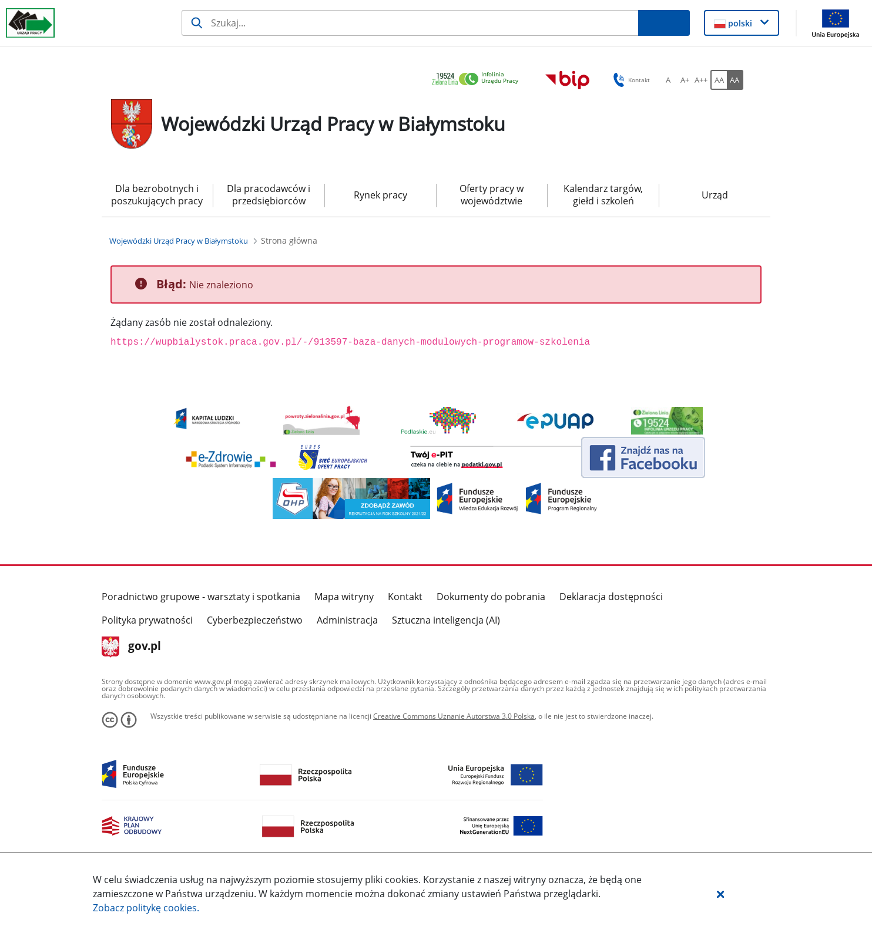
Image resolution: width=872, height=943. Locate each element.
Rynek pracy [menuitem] (380, 194)
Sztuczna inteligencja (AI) (446, 620)
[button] (720, 893)
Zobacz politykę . (146, 907)
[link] (478, 79)
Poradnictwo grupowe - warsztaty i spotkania (201, 596)
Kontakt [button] (629, 79)
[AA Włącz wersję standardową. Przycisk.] (718, 80)
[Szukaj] (410, 23)
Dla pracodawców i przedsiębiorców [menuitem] (268, 194)
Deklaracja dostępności (611, 596)
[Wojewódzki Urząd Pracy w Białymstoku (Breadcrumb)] (178, 241)
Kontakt (405, 596)
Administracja (347, 620)
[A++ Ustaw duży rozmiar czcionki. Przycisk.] (701, 80)
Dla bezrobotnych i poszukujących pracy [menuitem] (157, 194)
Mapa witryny (344, 596)
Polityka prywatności (147, 620)
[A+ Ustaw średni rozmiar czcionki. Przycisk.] (685, 80)
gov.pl (131, 647)
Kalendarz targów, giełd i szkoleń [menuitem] (603, 194)
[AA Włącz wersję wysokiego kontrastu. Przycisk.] (735, 80)
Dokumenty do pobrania (491, 596)
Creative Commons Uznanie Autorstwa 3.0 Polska (454, 716)
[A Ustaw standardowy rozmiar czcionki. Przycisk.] (668, 80)
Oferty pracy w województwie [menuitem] (492, 194)
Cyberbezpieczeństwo (255, 620)
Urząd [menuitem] (715, 194)
